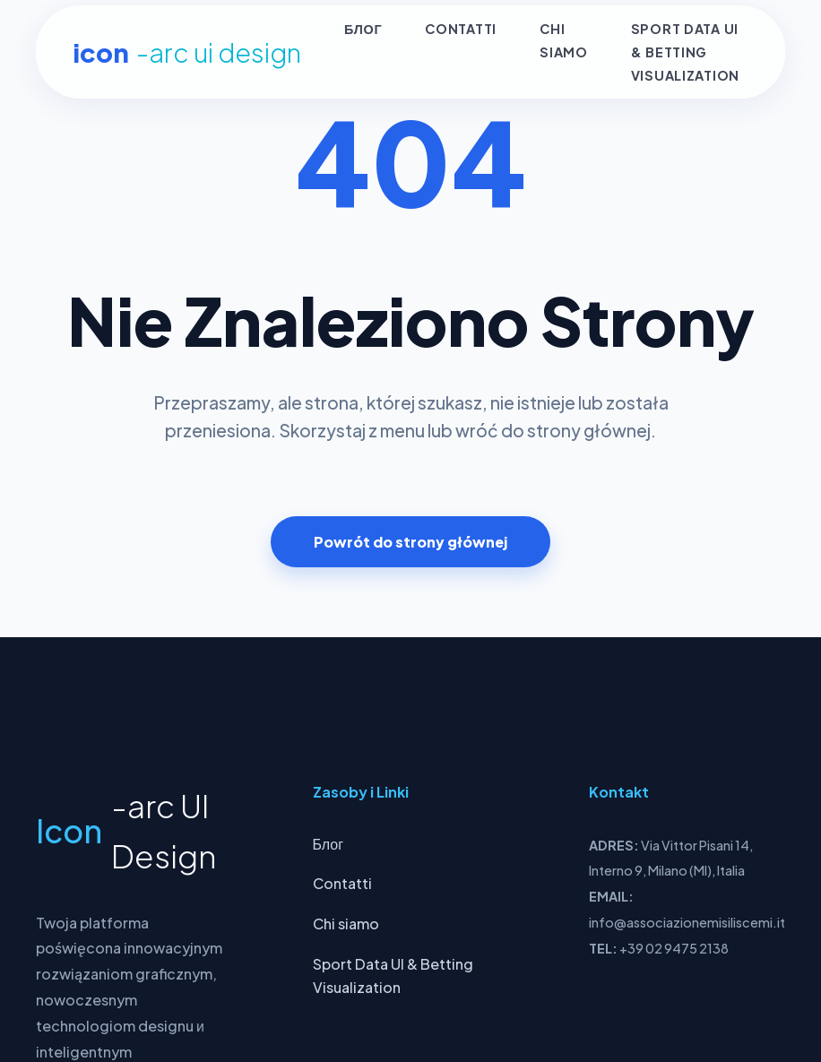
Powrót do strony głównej (410, 541)
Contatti (461, 30)
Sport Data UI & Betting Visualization (685, 52)
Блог (363, 30)
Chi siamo (346, 923)
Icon (187, 52)
